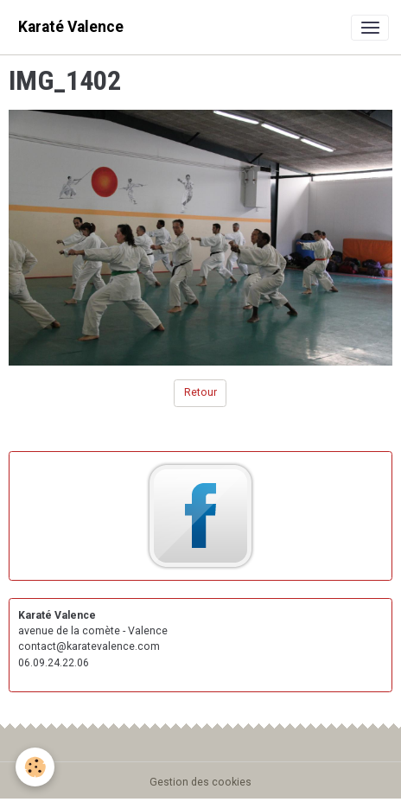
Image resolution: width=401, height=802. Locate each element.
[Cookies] (35, 767)
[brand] (71, 27)
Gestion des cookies (200, 782)
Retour (200, 392)
